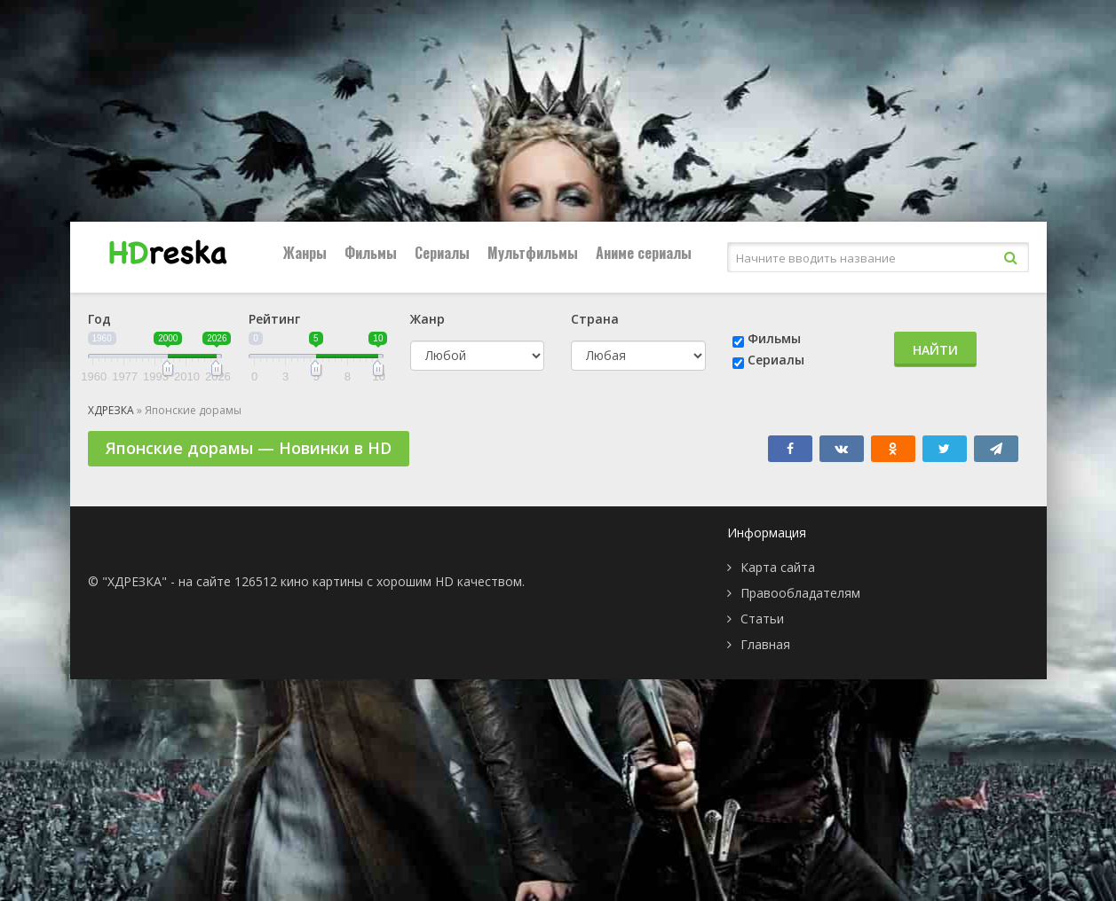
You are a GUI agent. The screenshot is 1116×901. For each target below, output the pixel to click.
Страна (595, 318)
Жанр (427, 318)
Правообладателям (800, 592)
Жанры (305, 252)
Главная (765, 644)
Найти (935, 349)
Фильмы (370, 252)
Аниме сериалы (644, 252)
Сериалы (442, 252)
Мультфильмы (532, 252)
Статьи (762, 618)
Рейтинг (274, 318)
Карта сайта (777, 567)
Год (99, 318)
